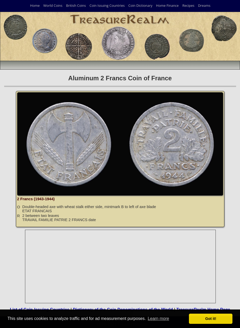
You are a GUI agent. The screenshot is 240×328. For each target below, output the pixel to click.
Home (35, 5)
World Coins (52, 5)
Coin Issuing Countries (107, 5)
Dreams (204, 5)
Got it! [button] (210, 319)
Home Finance (167, 5)
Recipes (188, 5)
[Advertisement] (120, 266)
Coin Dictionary (140, 5)
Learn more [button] (158, 318)
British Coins (76, 5)
